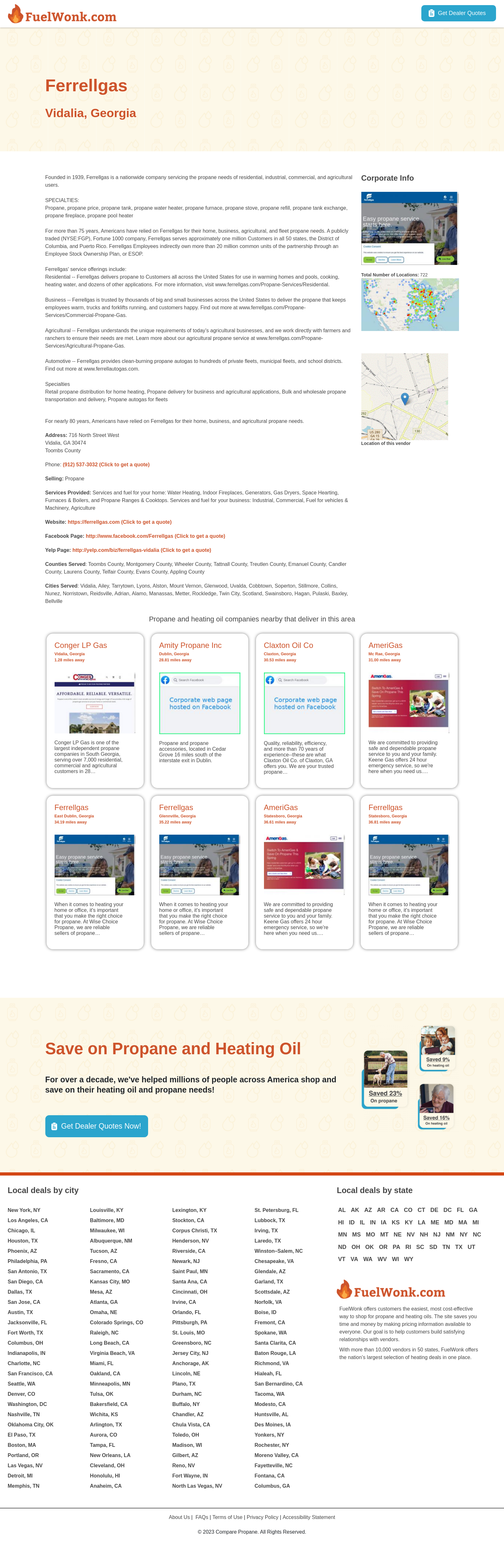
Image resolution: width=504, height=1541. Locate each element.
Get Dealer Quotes (462, 13)
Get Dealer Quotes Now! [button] (101, 1126)
